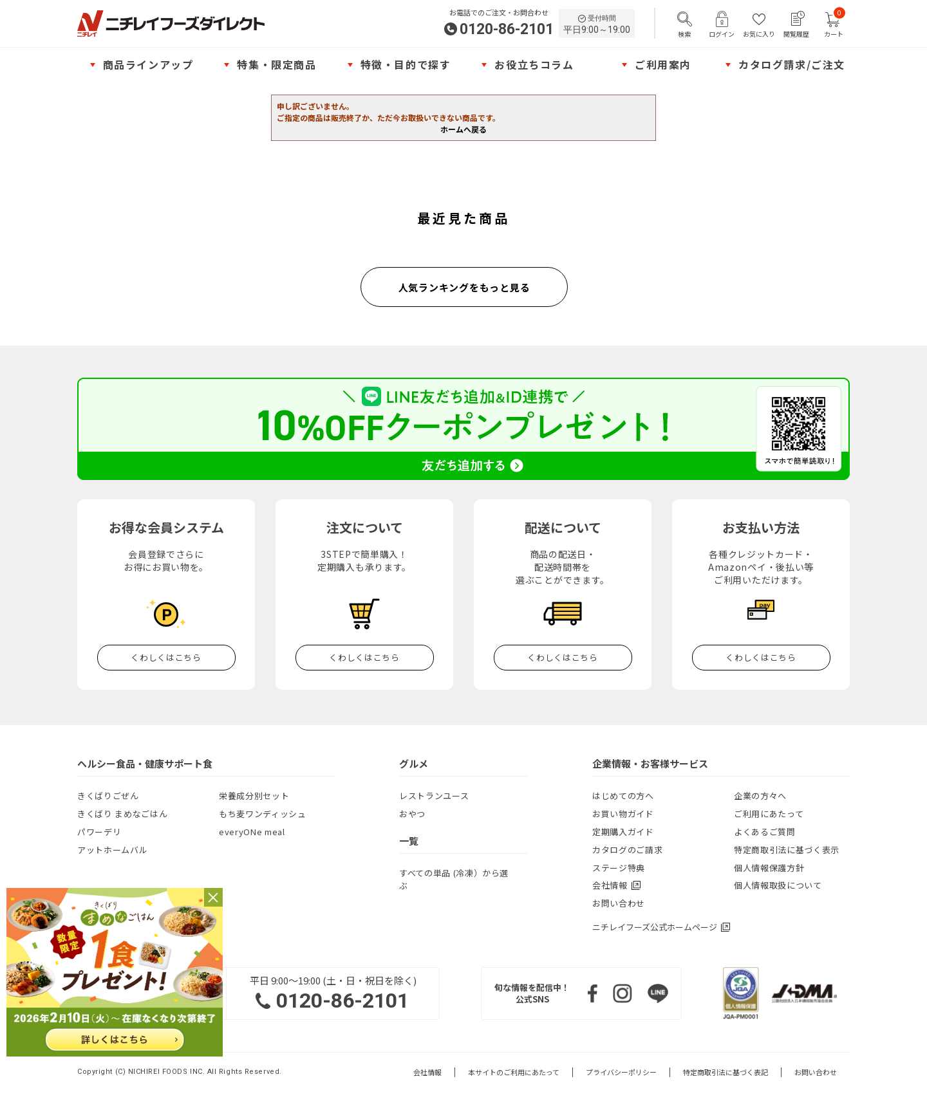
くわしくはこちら (166, 657)
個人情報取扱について (778, 885)
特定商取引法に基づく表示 (786, 850)
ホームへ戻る (463, 129)
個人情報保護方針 (769, 868)
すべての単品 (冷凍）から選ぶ (454, 879)
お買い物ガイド (623, 814)
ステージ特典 (618, 868)
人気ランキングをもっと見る (464, 287)
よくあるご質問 (765, 832)
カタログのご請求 (627, 850)
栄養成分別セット (254, 795)
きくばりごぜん (108, 795)
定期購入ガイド (623, 832)
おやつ (412, 814)
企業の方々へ (760, 795)
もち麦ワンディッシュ (262, 814)
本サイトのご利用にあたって (513, 1072)
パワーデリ (99, 832)
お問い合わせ (618, 903)
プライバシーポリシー (621, 1072)
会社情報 (427, 1072)
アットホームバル (112, 850)
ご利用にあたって (768, 814)
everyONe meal (252, 832)
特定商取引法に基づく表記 (725, 1072)
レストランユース (434, 795)
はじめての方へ (623, 795)
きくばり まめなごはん (122, 814)
